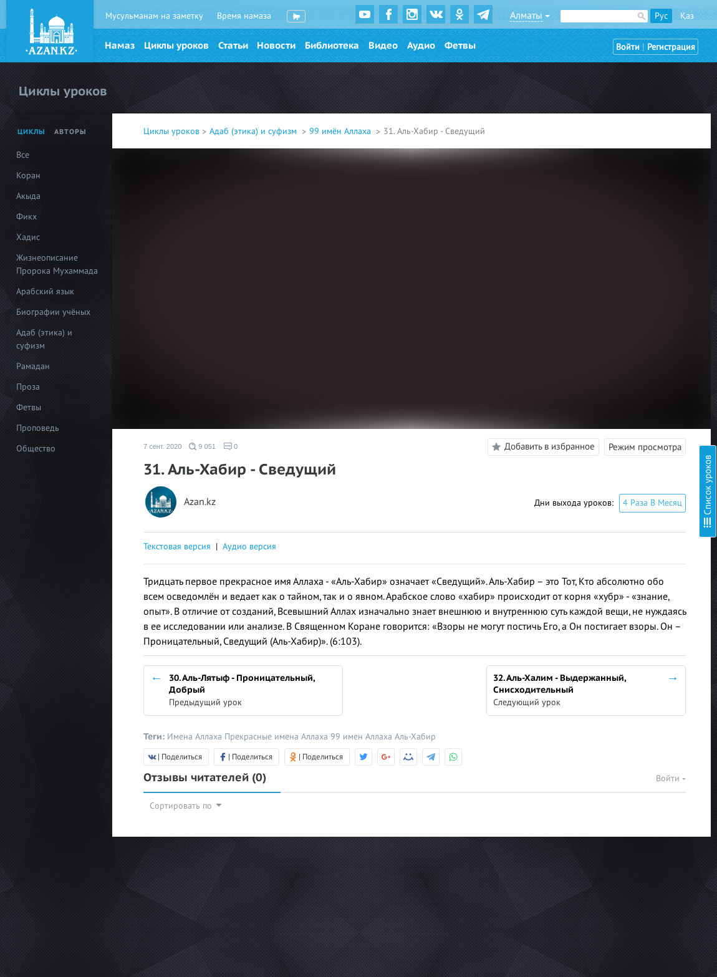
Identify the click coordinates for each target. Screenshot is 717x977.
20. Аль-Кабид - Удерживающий (611, 421)
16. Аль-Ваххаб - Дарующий (603, 354)
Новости (276, 45)
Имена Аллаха (195, 736)
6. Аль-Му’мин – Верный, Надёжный (618, 173)
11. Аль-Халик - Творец (593, 270)
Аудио (421, 45)
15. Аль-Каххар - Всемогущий (606, 337)
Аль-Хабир (415, 736)
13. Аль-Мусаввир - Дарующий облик (621, 304)
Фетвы (460, 45)
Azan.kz (200, 502)
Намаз (120, 45)
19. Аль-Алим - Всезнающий (602, 405)
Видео (383, 45)
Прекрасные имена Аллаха (277, 736)
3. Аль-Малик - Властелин (598, 122)
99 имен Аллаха (362, 736)
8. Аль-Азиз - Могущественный (607, 206)
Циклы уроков (176, 45)
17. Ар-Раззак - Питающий (599, 371)
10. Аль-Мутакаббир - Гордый (606, 253)
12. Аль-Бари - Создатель (597, 287)
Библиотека (332, 45)
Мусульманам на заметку (154, 16)
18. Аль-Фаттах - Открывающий (610, 388)
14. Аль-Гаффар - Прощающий (607, 320)
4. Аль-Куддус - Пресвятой (600, 139)
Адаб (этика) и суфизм (254, 131)
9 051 (202, 446)
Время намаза (244, 16)
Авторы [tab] (70, 132)
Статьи (233, 45)
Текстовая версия (177, 546)
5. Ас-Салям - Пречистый (595, 156)
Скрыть (693, 24)
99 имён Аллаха (341, 131)
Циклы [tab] (31, 132)
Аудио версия (249, 546)
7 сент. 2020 (162, 446)
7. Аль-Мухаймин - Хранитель (606, 190)
